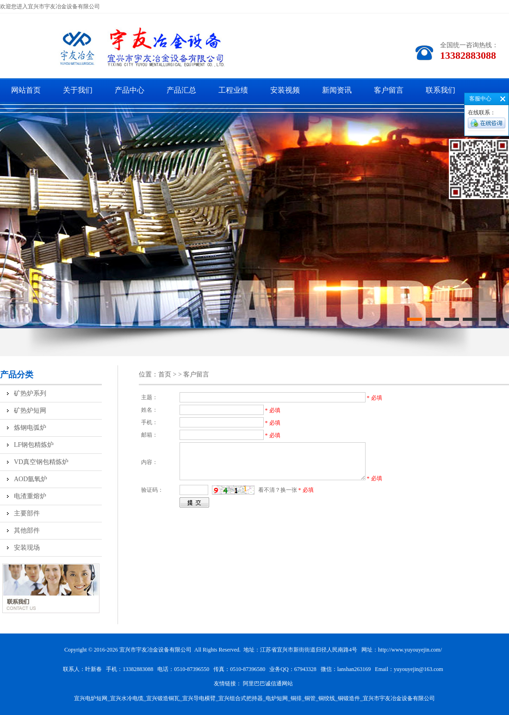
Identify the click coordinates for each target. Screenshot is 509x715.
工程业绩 (233, 90)
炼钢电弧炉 (30, 427)
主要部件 (27, 513)
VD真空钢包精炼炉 (41, 461)
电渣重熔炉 (30, 496)
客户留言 (388, 90)
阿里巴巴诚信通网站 (268, 683)
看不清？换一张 (277, 490)
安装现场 (27, 547)
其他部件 (27, 530)
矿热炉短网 (30, 410)
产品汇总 (181, 90)
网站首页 (26, 90)
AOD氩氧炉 (30, 479)
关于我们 (78, 90)
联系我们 (440, 90)
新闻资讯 (337, 90)
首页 (164, 374)
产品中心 (129, 90)
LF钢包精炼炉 (34, 444)
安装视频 (285, 90)
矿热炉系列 (30, 393)
